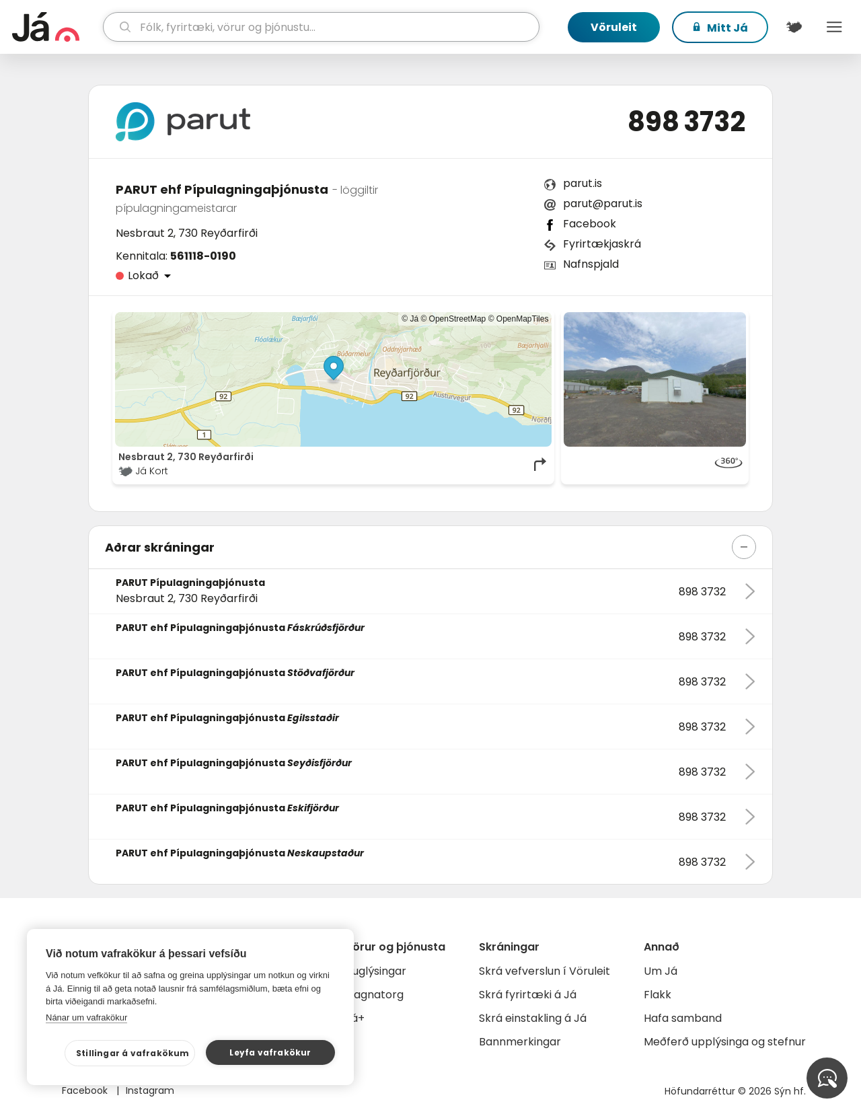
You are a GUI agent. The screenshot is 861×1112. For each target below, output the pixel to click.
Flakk (657, 994)
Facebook (589, 223)
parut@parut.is (602, 203)
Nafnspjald (591, 264)
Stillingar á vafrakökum (133, 1053)
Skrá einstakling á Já (533, 1018)
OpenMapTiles (522, 319)
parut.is (582, 183)
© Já (410, 319)
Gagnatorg (374, 994)
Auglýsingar (375, 971)
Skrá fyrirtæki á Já (527, 994)
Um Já (660, 971)
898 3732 (686, 122)
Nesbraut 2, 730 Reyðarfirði (187, 233)
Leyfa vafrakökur (270, 1052)
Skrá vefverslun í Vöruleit (544, 971)
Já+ (355, 1018)
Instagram (150, 1090)
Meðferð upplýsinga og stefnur (725, 1041)
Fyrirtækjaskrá (602, 244)
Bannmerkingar (520, 1041)
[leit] (321, 27)
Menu (834, 27)
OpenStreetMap (457, 319)
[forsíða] (56, 27)
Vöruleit (614, 27)
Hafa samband (683, 1018)
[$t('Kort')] (794, 27)
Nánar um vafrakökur (86, 1017)
